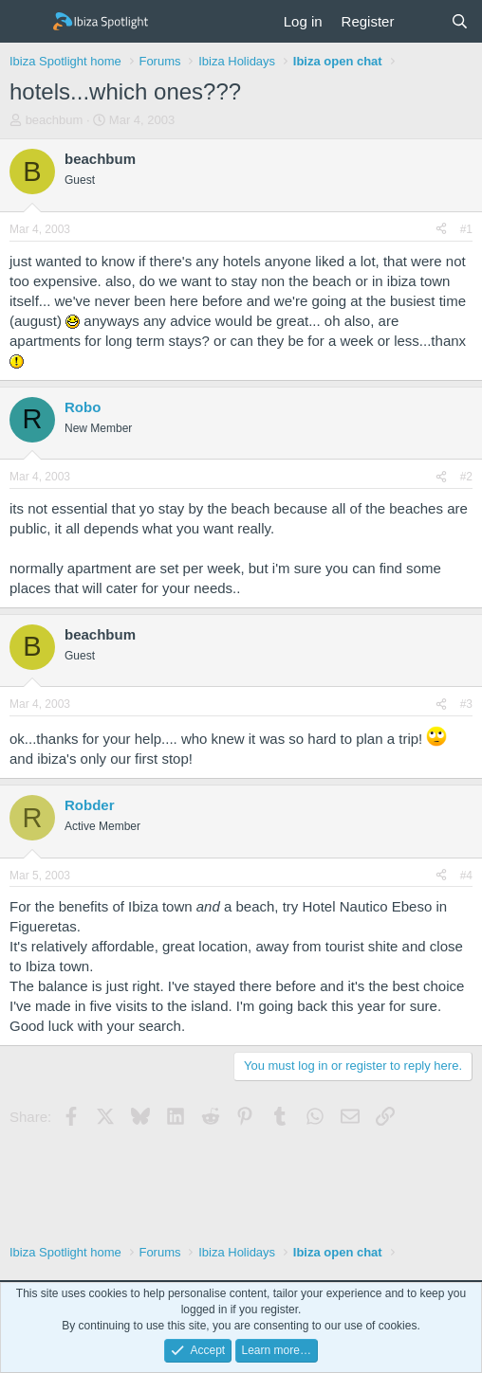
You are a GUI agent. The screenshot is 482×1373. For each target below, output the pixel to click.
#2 (466, 476)
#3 (466, 704)
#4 (466, 875)
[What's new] (421, 21)
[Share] (441, 230)
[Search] (459, 21)
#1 (466, 229)
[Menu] (26, 22)
